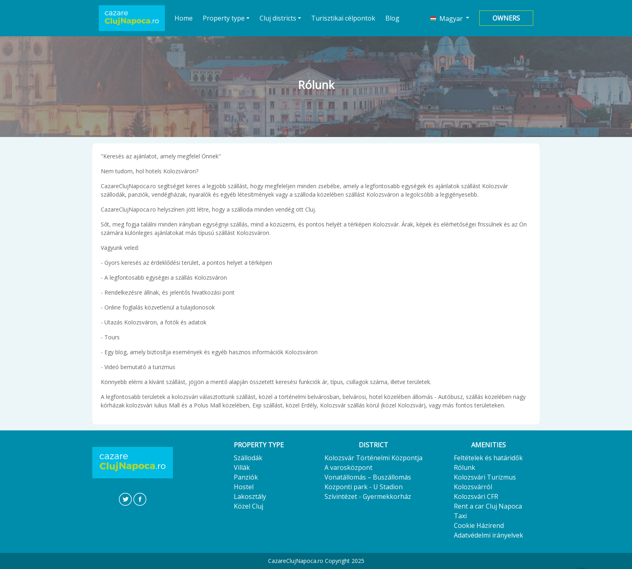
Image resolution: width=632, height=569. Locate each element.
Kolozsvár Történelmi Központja (373, 457)
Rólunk (464, 467)
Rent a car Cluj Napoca (488, 506)
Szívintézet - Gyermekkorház (367, 496)
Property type (224, 18)
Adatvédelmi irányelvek (488, 535)
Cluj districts (278, 18)
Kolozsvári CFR (476, 496)
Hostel (244, 486)
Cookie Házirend (479, 525)
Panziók (246, 477)
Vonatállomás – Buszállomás (367, 477)
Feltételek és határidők (488, 457)
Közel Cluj (248, 506)
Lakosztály (250, 496)
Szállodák (248, 457)
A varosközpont (348, 467)
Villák (242, 467)
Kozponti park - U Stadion (363, 486)
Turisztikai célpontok (343, 18)
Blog (392, 18)
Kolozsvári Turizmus (485, 477)
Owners (506, 18)
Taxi (460, 515)
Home (184, 18)
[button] (450, 18)
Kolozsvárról (473, 486)
